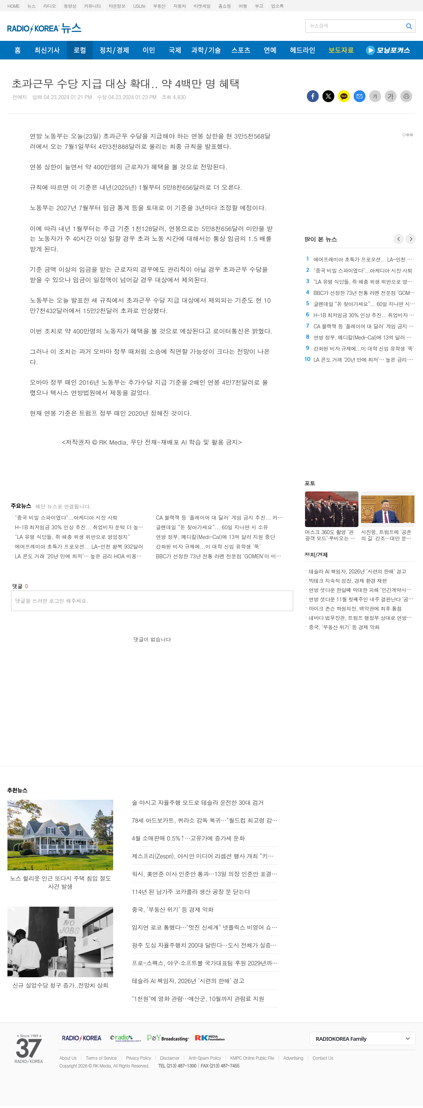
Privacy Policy (138, 1058)
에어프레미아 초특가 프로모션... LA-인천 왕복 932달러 (79, 546)
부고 (259, 6)
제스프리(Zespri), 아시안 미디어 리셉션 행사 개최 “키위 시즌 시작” (205, 856)
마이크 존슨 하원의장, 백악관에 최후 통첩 (355, 608)
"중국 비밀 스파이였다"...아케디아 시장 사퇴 (66, 517)
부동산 (159, 6)
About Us (67, 1058)
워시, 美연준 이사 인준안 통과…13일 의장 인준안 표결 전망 (205, 874)
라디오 (49, 6)
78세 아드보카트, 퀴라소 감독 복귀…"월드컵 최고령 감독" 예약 (205, 820)
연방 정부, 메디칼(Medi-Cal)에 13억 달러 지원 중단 (215, 536)
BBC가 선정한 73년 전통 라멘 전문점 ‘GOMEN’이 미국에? (222, 556)
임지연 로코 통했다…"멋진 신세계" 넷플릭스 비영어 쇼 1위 (205, 927)
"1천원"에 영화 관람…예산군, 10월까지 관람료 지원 (198, 998)
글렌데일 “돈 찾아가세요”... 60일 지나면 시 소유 (212, 527)
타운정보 (117, 6)
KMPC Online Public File (252, 1058)
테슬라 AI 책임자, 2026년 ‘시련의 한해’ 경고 (357, 571)
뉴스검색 (319, 25)
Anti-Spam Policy (204, 1058)
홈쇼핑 (224, 6)
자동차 (179, 6)
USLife (139, 6)
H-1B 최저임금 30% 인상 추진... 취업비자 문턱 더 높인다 (81, 527)
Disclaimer (169, 1058)
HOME (13, 6)
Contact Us (322, 1058)
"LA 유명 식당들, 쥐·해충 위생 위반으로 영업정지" (72, 536)
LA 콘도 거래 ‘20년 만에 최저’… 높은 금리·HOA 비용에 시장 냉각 (90, 556)
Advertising (293, 1058)
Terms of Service (101, 1058)
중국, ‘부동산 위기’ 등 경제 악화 (344, 627)
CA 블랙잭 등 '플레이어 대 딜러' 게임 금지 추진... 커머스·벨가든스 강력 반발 (244, 517)
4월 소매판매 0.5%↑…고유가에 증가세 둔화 (188, 838)
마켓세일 (202, 6)
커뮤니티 (92, 6)
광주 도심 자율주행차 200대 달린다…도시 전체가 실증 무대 (205, 945)
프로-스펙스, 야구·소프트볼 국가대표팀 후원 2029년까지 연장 (205, 963)
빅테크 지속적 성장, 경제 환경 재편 (348, 580)
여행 (243, 6)
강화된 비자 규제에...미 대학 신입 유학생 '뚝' (208, 546)
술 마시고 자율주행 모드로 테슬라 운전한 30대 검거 (198, 802)
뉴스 (31, 6)
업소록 (277, 6)
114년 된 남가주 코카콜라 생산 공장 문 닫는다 (191, 891)
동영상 (70, 6)
